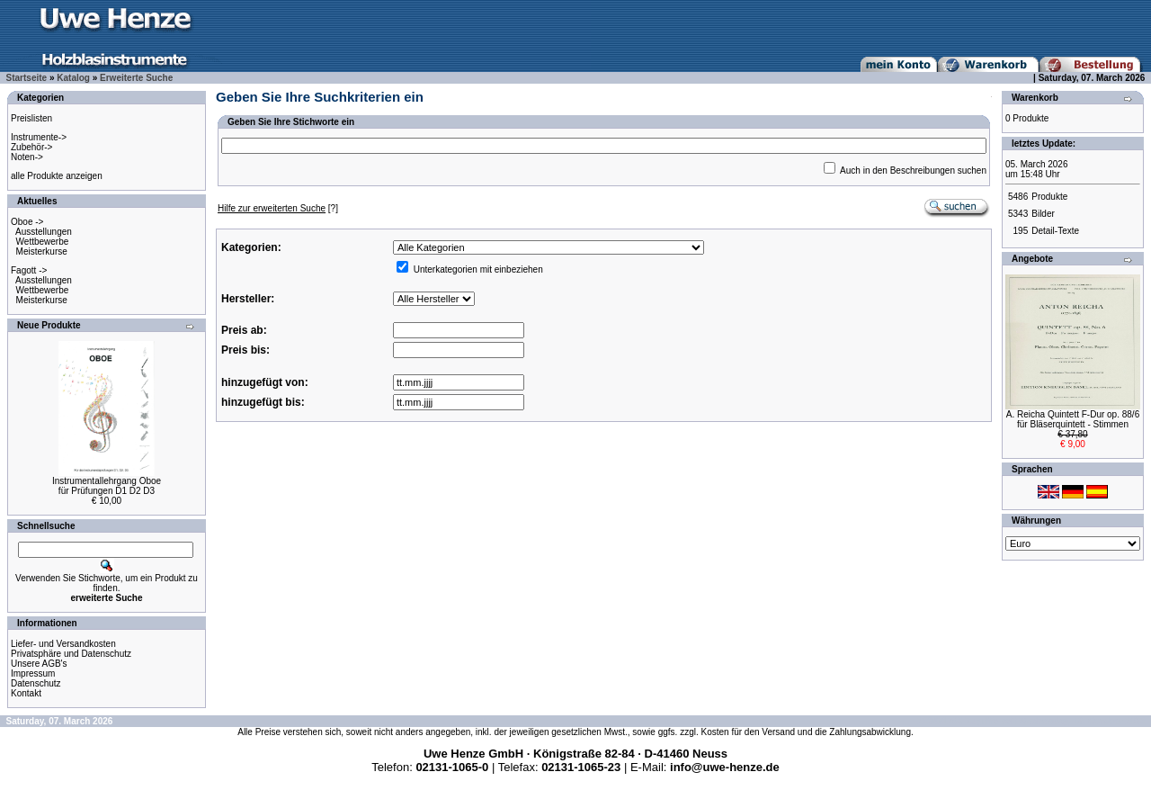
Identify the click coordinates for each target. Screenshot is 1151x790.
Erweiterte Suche (136, 78)
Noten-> (27, 157)
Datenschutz (36, 683)
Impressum (33, 673)
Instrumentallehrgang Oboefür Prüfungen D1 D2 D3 (106, 486)
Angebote (1032, 259)
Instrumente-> (39, 137)
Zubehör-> (31, 147)
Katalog (73, 78)
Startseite (27, 78)
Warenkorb (1035, 98)
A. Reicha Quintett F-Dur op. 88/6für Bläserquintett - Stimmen (1072, 419)
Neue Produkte (49, 325)
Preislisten (31, 118)
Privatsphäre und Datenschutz (71, 654)
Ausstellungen (43, 232)
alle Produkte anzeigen (57, 176)
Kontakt (26, 693)
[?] (278, 208)
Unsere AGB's (39, 664)
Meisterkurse (41, 251)
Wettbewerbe (42, 242)
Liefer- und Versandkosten (63, 644)
